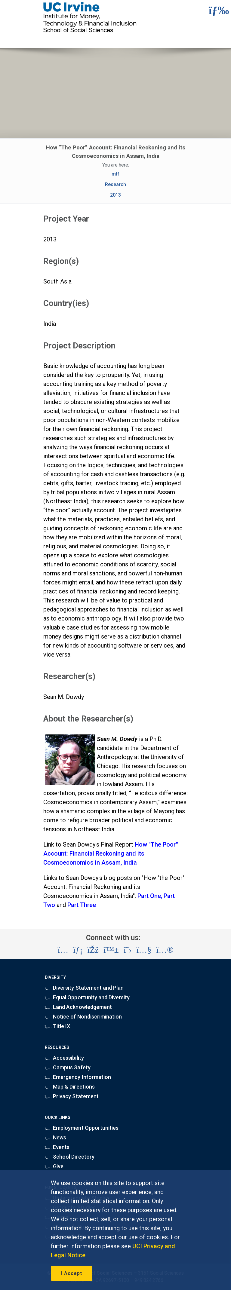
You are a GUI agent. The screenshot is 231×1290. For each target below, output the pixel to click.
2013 (115, 195)
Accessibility (64, 1058)
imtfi (115, 174)
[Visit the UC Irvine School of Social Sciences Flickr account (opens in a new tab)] (164, 950)
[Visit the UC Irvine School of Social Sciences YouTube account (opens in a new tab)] (143, 950)
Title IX (57, 1026)
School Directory (69, 1157)
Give (54, 1166)
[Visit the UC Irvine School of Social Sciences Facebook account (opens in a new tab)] (93, 950)
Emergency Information (78, 1077)
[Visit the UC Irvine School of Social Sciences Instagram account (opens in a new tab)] (62, 950)
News (55, 1137)
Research (115, 184)
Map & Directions (70, 1086)
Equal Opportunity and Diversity (87, 997)
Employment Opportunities (82, 1128)
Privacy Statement (72, 1096)
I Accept (71, 1273)
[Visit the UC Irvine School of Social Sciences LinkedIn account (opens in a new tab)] (77, 950)
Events (57, 1147)
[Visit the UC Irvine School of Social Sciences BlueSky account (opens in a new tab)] (111, 950)
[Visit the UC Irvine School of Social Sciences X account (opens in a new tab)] (128, 950)
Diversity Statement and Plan (84, 988)
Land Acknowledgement (78, 1007)
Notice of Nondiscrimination (83, 1016)
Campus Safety (68, 1067)
